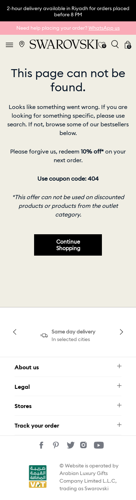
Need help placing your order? (68, 28)
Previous (15, 332)
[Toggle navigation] (9, 44)
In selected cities (70, 339)
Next (120, 332)
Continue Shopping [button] (68, 245)
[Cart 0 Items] (128, 44)
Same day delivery (73, 331)
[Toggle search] (115, 44)
